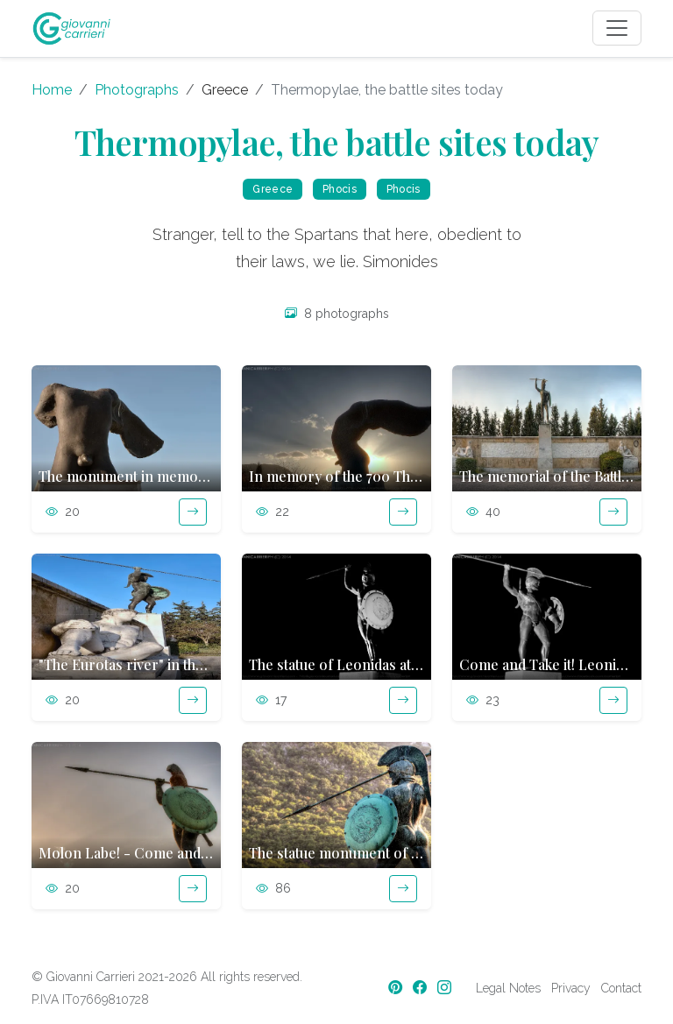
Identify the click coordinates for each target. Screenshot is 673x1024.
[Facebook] (421, 987)
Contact (621, 988)
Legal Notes (508, 988)
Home (52, 89)
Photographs (137, 89)
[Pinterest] (397, 987)
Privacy (571, 988)
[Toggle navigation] (616, 28)
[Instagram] (446, 987)
